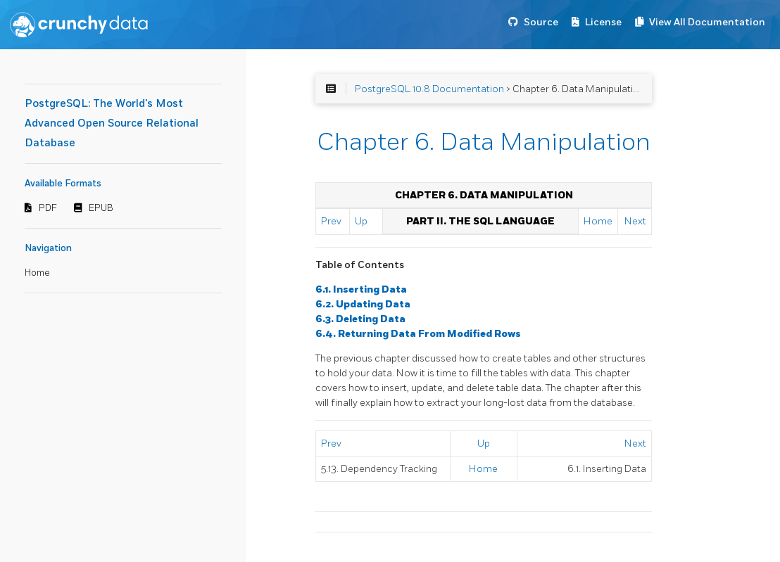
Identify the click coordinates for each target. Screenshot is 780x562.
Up (361, 221)
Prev (331, 221)
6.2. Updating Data (362, 304)
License (603, 22)
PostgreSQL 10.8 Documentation (429, 89)
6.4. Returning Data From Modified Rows (418, 334)
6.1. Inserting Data (361, 289)
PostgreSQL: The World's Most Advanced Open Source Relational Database (112, 123)
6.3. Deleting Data (360, 319)
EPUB (101, 208)
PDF (48, 208)
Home (37, 273)
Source (541, 22)
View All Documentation (707, 22)
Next (635, 221)
